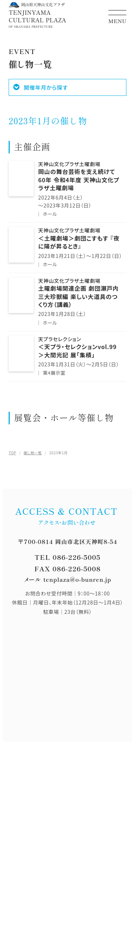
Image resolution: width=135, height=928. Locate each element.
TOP (12, 452)
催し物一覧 (32, 452)
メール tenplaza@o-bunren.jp (67, 579)
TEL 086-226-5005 (67, 557)
